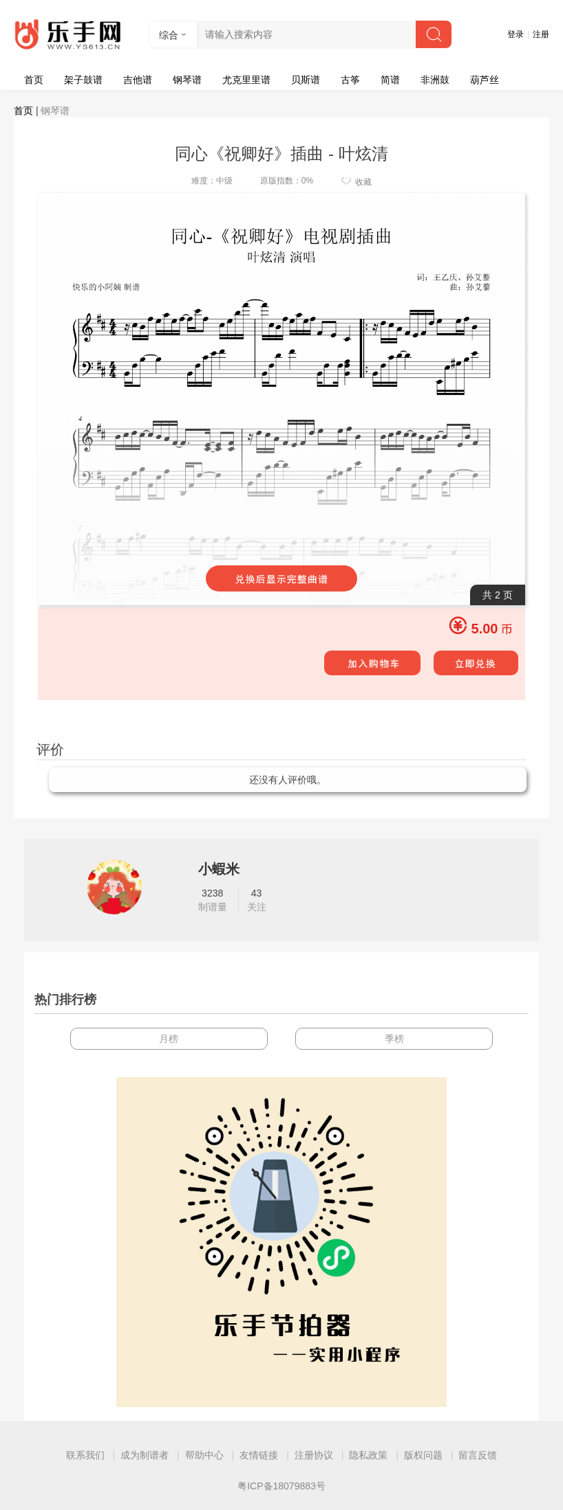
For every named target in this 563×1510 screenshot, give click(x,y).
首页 (33, 79)
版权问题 (423, 1455)
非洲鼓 (435, 79)
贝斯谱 (305, 79)
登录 (515, 34)
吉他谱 (137, 79)
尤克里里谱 (246, 79)
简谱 (390, 79)
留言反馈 (477, 1455)
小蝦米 (219, 869)
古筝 (350, 79)
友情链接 (259, 1455)
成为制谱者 (144, 1455)
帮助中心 (204, 1455)
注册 (541, 34)
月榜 (168, 1038)
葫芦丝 (484, 79)
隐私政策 (368, 1455)
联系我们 (85, 1455)
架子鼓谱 (83, 79)
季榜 (394, 1038)
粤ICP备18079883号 (281, 1485)
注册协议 (314, 1455)
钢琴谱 (187, 79)
